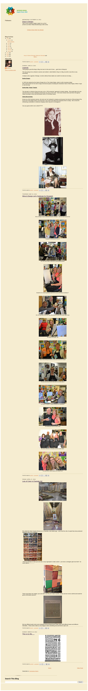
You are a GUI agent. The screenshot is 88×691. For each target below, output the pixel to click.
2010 (7, 54)
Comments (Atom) (33, 671)
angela (9, 68)
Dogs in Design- (10, 41)
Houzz (25, 55)
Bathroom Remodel (40, 55)
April (9, 46)
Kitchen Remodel (31, 55)
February (10, 49)
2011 (7, 52)
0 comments (36, 190)
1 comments (36, 61)
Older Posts (80, 668)
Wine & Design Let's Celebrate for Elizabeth (37, 196)
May (9, 44)
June (9, 43)
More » (35, 56)
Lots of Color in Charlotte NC (32, 481)
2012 (7, 38)
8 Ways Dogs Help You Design (35, 30)
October (9, 40)
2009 (7, 56)
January (9, 51)
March (9, 48)
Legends (25, 68)
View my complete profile (10, 70)
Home (49, 668)
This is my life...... (28, 634)
